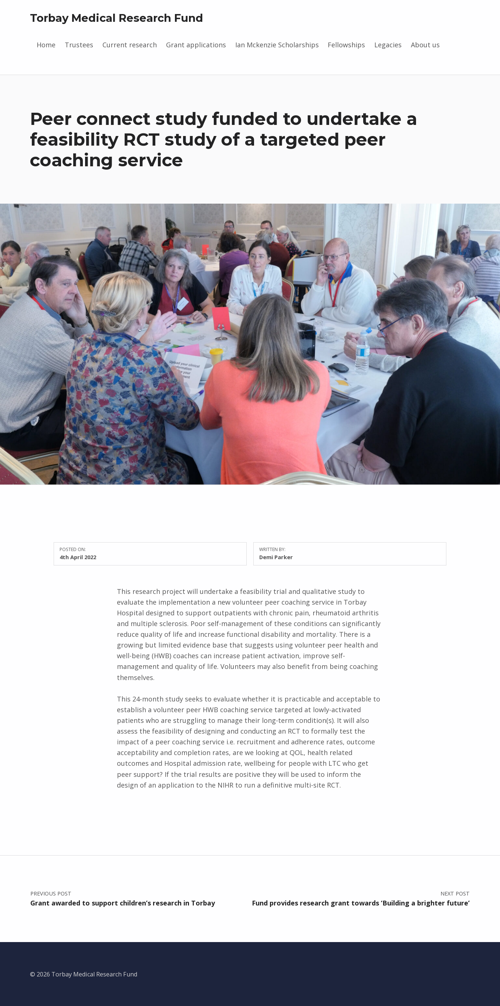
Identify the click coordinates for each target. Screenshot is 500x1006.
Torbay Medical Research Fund (116, 17)
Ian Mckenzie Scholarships (277, 44)
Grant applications (196, 44)
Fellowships (346, 44)
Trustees (79, 44)
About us (425, 44)
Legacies (388, 44)
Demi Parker (276, 557)
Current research (129, 44)
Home (46, 44)
